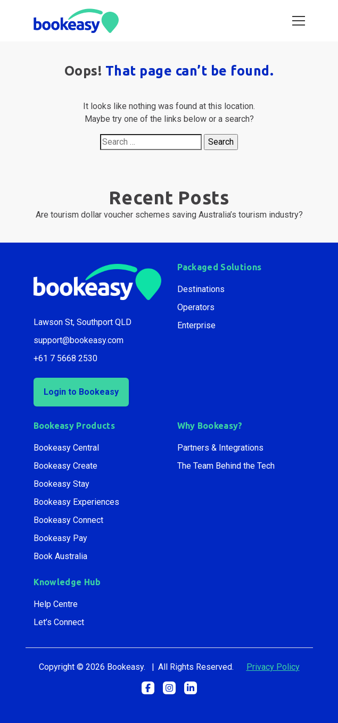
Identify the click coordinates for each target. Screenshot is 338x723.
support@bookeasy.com (78, 340)
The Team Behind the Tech (226, 466)
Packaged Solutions (219, 267)
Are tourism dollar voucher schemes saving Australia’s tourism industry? (169, 215)
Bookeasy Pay (60, 538)
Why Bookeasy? (210, 425)
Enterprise (196, 325)
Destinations (201, 289)
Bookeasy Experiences (76, 502)
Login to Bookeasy (81, 392)
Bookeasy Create (65, 466)
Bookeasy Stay (61, 484)
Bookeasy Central (66, 448)
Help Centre (56, 604)
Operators (196, 307)
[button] (148, 688)
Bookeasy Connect (68, 520)
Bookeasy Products (74, 425)
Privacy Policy (273, 667)
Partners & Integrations (220, 448)
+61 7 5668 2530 (65, 358)
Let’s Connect (59, 622)
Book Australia (60, 556)
